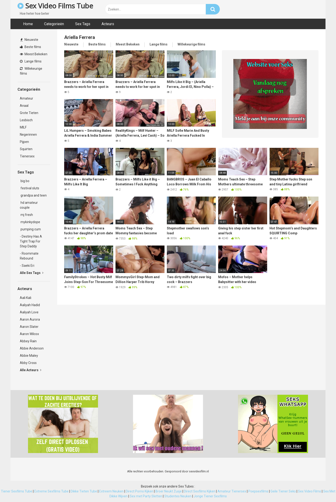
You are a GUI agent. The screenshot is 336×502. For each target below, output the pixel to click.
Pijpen (24, 142)
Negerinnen (28, 134)
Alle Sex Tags (31, 273)
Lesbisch (26, 120)
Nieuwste (29, 40)
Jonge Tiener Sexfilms (210, 496)
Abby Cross (28, 363)
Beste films (30, 47)
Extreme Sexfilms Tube (51, 491)
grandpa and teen (33, 195)
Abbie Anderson (32, 348)
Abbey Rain (28, 341)
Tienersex (27, 156)
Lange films (31, 61)
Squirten (26, 149)
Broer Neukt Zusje (168, 491)
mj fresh (26, 215)
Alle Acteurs (30, 370)
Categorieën (54, 24)
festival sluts (29, 188)
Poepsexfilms (258, 491)
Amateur (26, 98)
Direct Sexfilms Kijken (199, 491)
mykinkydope (30, 222)
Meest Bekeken (33, 54)
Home (28, 24)
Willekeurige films (31, 71)
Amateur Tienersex (231, 491)
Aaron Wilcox (29, 334)
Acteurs (108, 24)
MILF (23, 127)
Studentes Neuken (178, 496)
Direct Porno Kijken (139, 491)
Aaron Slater (29, 327)
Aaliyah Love (29, 312)
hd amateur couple (29, 205)
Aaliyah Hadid (30, 305)
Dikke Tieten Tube (84, 491)
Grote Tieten (29, 113)
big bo (24, 181)
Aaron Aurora (30, 319)
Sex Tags (82, 24)
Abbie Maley (29, 355)
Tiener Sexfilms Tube (16, 491)
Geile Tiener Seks (283, 491)
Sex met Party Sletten (146, 496)
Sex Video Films (309, 491)
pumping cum (30, 229)
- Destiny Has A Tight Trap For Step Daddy (31, 241)
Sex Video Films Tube (55, 5)
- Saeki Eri (27, 265)
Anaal (24, 105)
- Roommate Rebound (29, 256)
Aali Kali (25, 298)
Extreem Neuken (111, 491)
